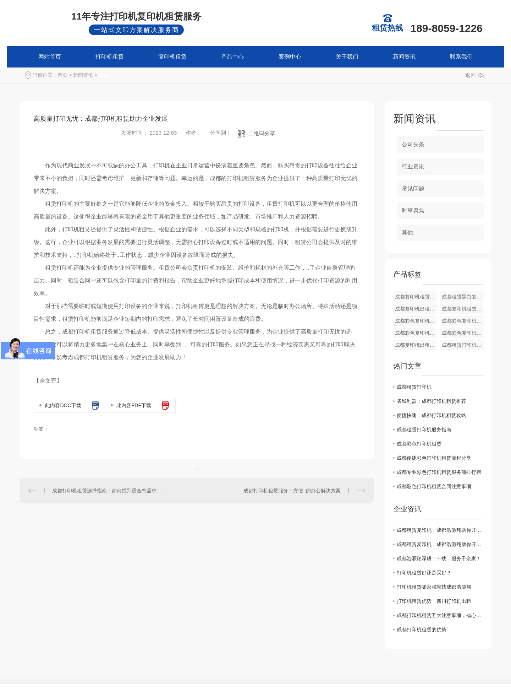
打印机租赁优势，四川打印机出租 (434, 601)
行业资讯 (413, 166)
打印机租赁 (109, 57)
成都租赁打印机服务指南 (424, 429)
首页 (62, 75)
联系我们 (461, 57)
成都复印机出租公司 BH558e (416, 309)
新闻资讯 (404, 57)
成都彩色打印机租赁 (419, 444)
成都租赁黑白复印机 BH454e (463, 296)
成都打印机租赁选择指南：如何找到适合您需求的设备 (108, 490)
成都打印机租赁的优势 (421, 629)
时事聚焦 (413, 210)
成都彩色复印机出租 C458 (463, 333)
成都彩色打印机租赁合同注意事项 (434, 486)
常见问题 (413, 188)
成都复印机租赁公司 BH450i (463, 309)
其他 (104, 75)
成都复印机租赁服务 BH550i (416, 296)
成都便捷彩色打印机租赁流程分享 (434, 458)
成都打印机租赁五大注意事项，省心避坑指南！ (440, 615)
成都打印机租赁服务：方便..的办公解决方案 (292, 490)
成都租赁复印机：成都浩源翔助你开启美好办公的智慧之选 (440, 530)
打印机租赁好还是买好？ (424, 573)
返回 (474, 75)
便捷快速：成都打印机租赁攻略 (431, 415)
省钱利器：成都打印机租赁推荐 (431, 401)
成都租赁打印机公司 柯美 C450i (463, 345)
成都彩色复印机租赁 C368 (463, 321)
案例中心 (290, 57)
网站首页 (49, 57)
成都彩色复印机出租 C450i (416, 321)
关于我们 (347, 57)
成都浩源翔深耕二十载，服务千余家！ (439, 558)
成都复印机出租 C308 (416, 345)
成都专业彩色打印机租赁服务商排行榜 (439, 472)
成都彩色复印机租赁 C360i (416, 333)
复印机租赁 (172, 57)
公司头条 (413, 144)
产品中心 (232, 57)
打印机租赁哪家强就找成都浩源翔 (434, 587)
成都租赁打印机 (414, 387)
